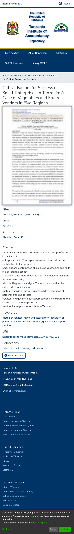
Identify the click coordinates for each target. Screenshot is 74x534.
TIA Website (9, 416)
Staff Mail (8, 469)
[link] (20, 214)
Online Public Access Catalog (18, 491)
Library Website (11, 487)
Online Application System (16, 421)
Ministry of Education (13, 451)
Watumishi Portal (12, 465)
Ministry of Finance (12, 456)
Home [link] (6, 75)
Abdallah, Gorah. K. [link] (12, 237)
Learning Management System (18, 425)
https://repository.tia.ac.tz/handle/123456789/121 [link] (30, 337)
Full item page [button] (14, 355)
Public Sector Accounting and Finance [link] (44, 75)
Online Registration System (17, 430)
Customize (7, 529)
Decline (53, 529)
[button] (60, 4)
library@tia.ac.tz (17, 390)
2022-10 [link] (7, 226)
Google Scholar (11, 504)
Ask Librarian (9, 500)
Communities (12, 53)
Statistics (61, 53)
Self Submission (14, 63)
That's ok (65, 529)
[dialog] (37, 521)
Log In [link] (67, 3)
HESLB (6, 460)
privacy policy (41, 522)
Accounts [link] (18, 75)
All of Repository (37, 53)
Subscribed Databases (14, 495)
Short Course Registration (16, 434)
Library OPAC (39, 63)
